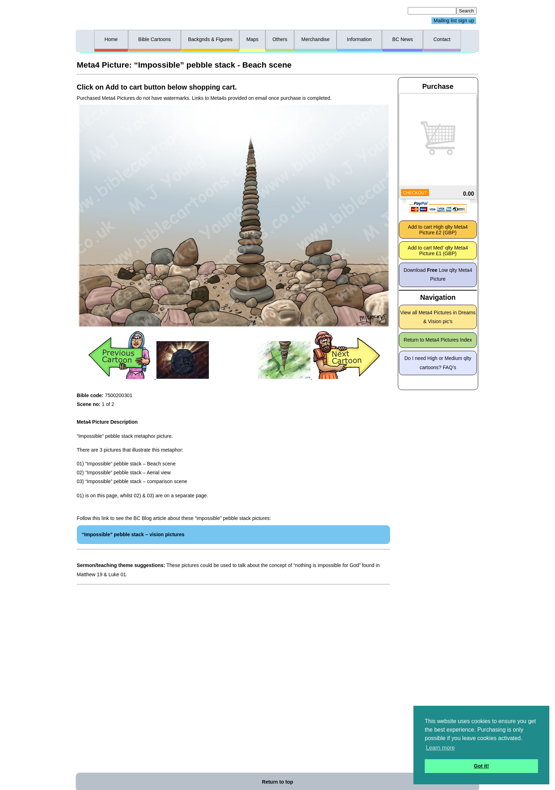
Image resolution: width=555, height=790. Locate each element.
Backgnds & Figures (210, 39)
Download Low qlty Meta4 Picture (438, 274)
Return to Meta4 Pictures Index (438, 340)
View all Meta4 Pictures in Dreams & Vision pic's (438, 317)
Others (280, 39)
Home (111, 39)
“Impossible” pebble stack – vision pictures (133, 534)
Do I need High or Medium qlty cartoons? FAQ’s (438, 362)
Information (359, 39)
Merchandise (315, 39)
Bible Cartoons (154, 39)
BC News (402, 39)
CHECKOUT (415, 192)
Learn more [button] (440, 748)
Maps (252, 39)
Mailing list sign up (454, 21)
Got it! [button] (481, 766)
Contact (441, 39)
